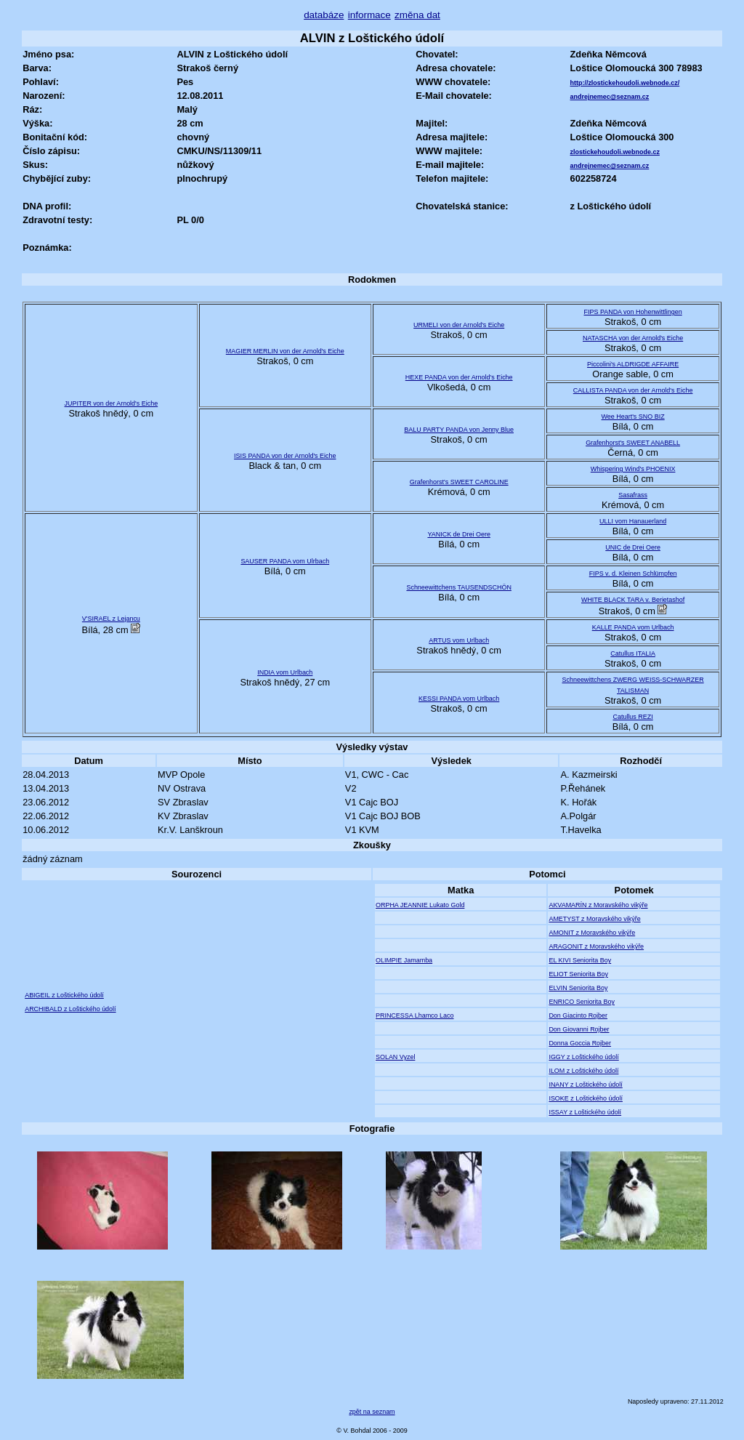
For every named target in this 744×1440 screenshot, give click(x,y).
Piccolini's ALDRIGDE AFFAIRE (633, 364)
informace (369, 14)
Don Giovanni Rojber (579, 1029)
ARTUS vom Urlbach (459, 640)
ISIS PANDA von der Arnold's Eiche (285, 455)
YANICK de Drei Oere (458, 534)
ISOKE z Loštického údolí (586, 1098)
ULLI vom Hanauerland (632, 521)
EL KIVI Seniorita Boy (580, 960)
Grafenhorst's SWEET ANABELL (633, 442)
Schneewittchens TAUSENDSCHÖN (458, 587)
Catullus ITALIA (632, 653)
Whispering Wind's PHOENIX (633, 468)
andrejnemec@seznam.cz (610, 96)
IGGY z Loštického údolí (583, 1057)
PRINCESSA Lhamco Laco (415, 1015)
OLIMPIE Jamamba (404, 960)
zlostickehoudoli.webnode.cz (615, 152)
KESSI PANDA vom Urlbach (458, 698)
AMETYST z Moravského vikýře (594, 918)
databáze (324, 14)
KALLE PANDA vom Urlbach (633, 627)
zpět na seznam (372, 1411)
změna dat (417, 14)
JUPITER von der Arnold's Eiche (111, 403)
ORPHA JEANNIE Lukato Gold (420, 905)
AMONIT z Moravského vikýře (592, 932)
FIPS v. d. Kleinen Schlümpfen (633, 573)
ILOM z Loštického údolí (583, 1070)
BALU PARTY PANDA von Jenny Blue (459, 429)
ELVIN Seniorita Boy (578, 987)
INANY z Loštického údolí (585, 1084)
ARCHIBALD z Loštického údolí (70, 1009)
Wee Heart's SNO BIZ (633, 416)
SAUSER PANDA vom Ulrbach (284, 561)
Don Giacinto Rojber (578, 1015)
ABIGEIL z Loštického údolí (64, 995)
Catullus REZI (632, 716)
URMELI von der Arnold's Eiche (458, 325)
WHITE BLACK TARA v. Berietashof (632, 599)
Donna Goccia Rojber (580, 1043)
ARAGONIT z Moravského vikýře (596, 946)
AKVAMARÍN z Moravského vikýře (598, 905)
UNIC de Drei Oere (632, 547)
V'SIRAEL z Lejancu (111, 618)
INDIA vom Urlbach (284, 672)
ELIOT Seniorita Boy (578, 974)
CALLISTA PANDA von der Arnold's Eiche (633, 390)
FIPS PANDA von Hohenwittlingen (633, 311)
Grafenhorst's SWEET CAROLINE (459, 482)
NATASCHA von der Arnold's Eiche (633, 338)
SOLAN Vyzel (395, 1057)
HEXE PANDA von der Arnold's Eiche (459, 377)
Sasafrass (632, 495)
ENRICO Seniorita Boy (582, 1001)
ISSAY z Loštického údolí (585, 1112)
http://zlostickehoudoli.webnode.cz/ (625, 83)
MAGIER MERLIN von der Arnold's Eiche (285, 351)
